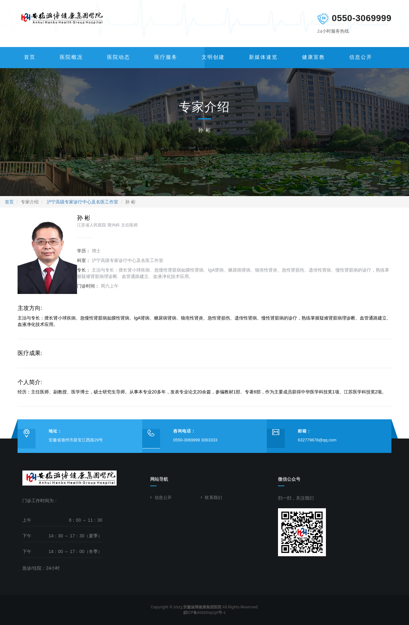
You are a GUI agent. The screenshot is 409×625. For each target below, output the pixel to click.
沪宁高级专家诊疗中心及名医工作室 (82, 201)
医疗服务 (165, 57)
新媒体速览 (263, 57)
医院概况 (71, 57)
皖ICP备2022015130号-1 (204, 612)
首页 (29, 57)
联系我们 (213, 497)
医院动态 (118, 57)
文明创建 (213, 57)
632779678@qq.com (317, 440)
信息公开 (360, 57)
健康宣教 (313, 57)
